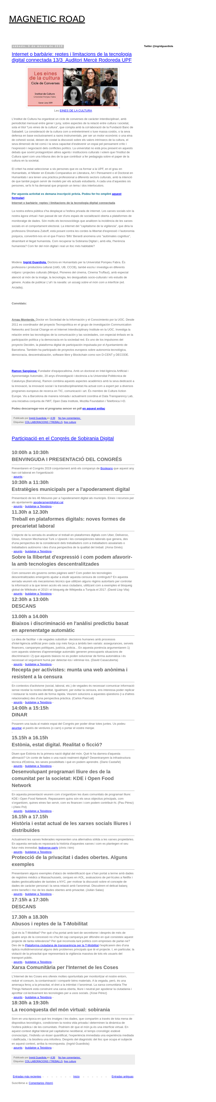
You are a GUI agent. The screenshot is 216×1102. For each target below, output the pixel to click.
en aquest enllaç (93, 408)
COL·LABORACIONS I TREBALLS (44, 422)
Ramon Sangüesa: (24, 371)
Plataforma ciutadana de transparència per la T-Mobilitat (62, 945)
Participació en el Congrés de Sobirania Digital (63, 438)
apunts (18, 476)
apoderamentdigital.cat (48, 502)
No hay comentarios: (69, 418)
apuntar (17, 728)
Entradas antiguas (122, 1076)
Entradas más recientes (27, 1076)
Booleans (106, 468)
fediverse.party (48, 847)
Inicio (76, 1076)
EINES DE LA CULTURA (76, 110)
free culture (70, 422)
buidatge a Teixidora (38, 506)
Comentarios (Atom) (41, 1083)
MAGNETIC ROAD (47, 19)
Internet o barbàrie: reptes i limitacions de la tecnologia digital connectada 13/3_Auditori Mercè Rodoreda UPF (72, 57)
